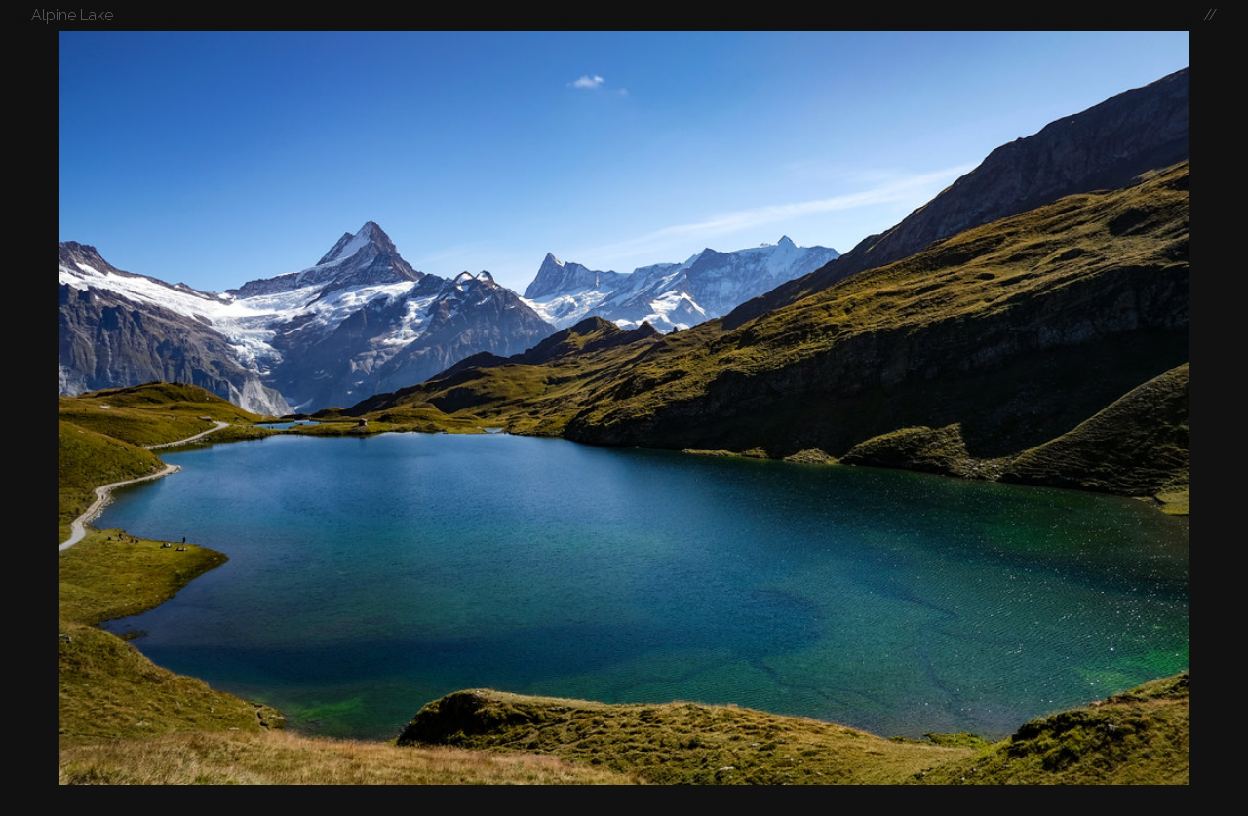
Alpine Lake (72, 15)
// (1210, 15)
